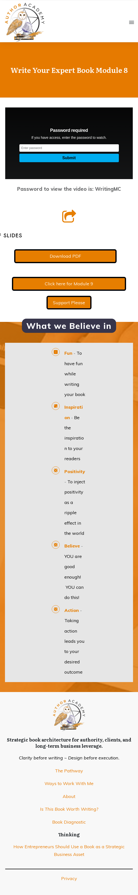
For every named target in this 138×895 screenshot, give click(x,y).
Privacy (69, 878)
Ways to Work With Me (69, 783)
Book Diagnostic (69, 822)
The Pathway (69, 771)
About (69, 796)
